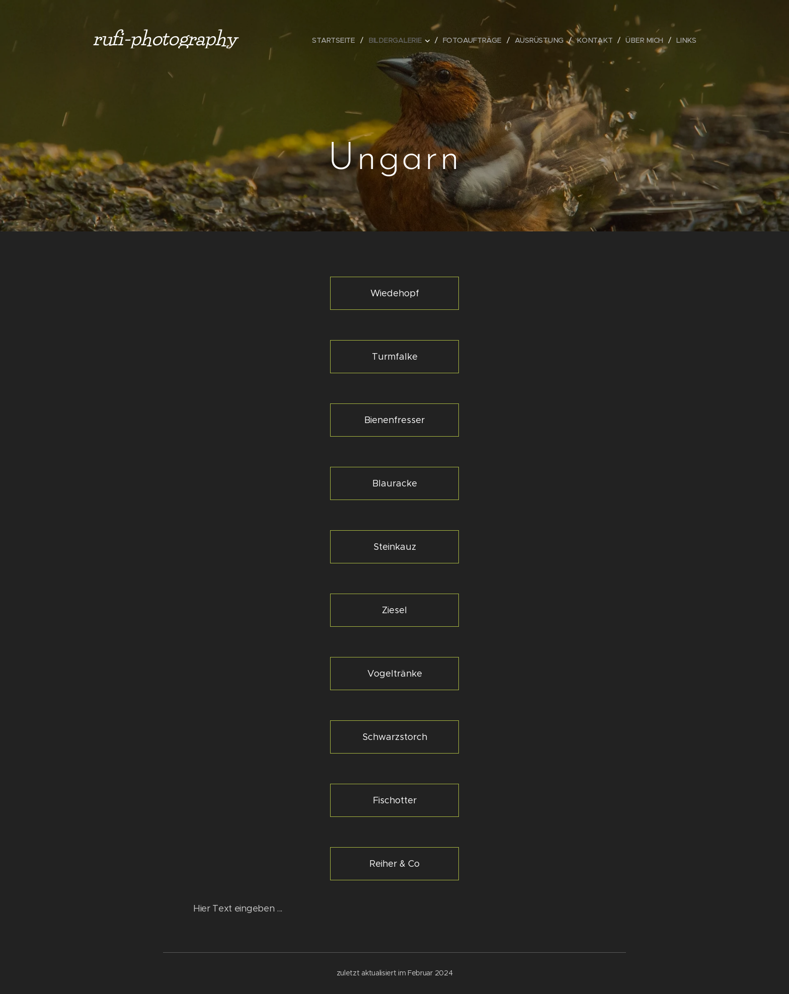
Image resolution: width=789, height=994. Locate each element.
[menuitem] (339, 40)
